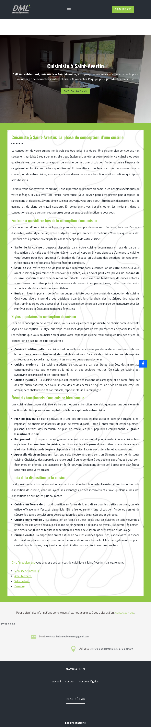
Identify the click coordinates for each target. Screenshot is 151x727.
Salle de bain (22, 565)
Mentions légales (89, 665)
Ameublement (23, 560)
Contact (69, 665)
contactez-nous (124, 596)
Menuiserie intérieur (27, 556)
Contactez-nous (101, 74)
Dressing (20, 570)
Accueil (56, 665)
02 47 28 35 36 (123, 9)
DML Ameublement (23, 548)
